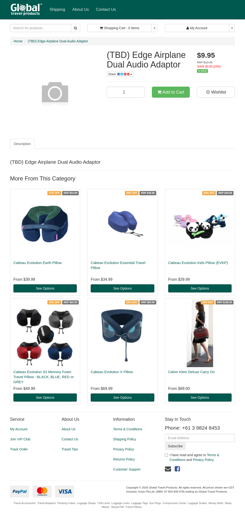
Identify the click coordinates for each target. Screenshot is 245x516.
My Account (18, 429)
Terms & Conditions (127, 429)
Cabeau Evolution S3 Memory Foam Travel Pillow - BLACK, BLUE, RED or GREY (43, 377)
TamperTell (117, 506)
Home (18, 41)
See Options (45, 288)
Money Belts (215, 503)
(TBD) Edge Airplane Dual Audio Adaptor (58, 41)
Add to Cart (170, 92)
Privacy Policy (123, 449)
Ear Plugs (155, 503)
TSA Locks (103, 503)
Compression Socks (174, 503)
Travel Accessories (24, 503)
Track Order (19, 449)
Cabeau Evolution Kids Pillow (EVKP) (198, 263)
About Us (80, 9)
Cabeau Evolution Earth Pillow (37, 263)
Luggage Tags (139, 503)
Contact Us (106, 9)
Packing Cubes (66, 503)
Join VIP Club (20, 439)
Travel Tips (70, 449)
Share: (120, 74)
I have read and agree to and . (192, 457)
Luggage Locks (120, 503)
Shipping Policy (124, 439)
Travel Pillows (133, 506)
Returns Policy (124, 459)
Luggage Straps (86, 503)
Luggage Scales (197, 503)
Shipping (57, 9)
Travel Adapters (46, 503)
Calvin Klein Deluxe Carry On (191, 372)
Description (22, 144)
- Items (119, 28)
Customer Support (126, 469)
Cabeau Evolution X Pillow (112, 372)
